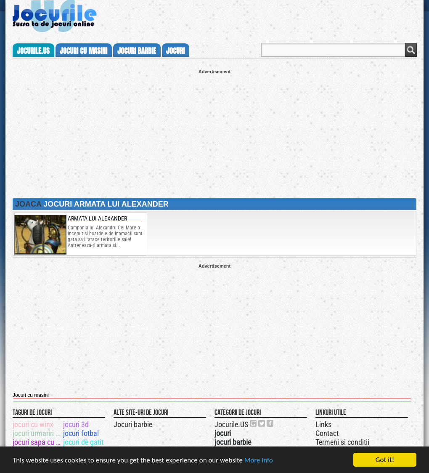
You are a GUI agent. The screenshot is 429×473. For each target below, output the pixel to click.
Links (323, 424)
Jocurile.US (231, 424)
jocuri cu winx (33, 424)
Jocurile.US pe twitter (262, 423)
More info (258, 460)
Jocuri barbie (133, 424)
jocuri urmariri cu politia (37, 433)
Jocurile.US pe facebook (270, 423)
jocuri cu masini (83, 50)
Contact (327, 433)
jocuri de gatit (83, 442)
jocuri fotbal (81, 433)
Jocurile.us (33, 50)
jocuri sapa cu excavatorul (37, 442)
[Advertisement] (214, 133)
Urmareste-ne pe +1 (253, 423)
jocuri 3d (76, 424)
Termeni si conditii (342, 442)
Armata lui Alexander (97, 218)
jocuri (175, 50)
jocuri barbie (136, 50)
